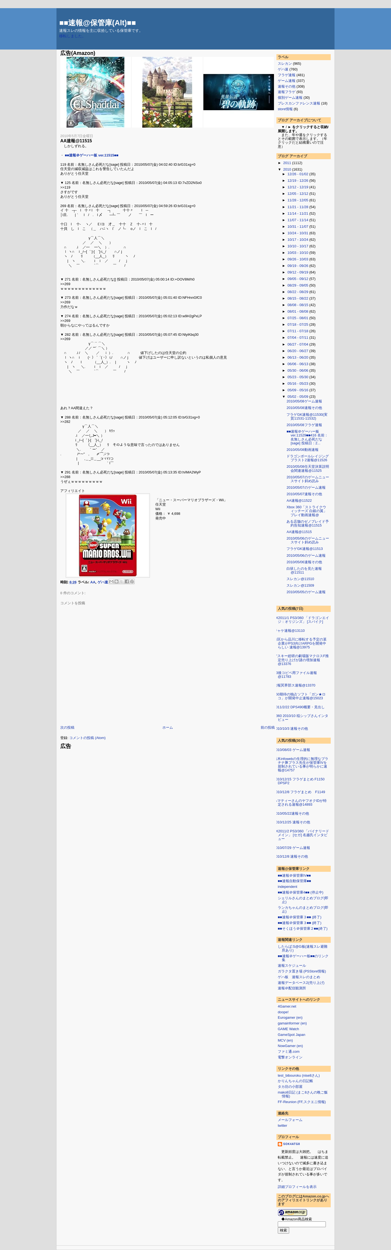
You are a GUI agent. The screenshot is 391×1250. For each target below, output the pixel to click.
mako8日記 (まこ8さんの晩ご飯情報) (303, 1094)
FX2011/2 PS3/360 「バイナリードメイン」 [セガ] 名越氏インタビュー (301, 835)
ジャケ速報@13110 (289, 631)
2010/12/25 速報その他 (292, 822)
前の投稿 (268, 727)
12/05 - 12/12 (298, 194)
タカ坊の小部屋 (290, 1087)
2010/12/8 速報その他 (291, 856)
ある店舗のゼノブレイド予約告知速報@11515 (307, 523)
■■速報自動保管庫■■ (294, 881)
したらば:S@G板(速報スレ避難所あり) (302, 948)
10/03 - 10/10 (298, 253)
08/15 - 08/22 (298, 298)
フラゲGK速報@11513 (304, 549)
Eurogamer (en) (290, 1017)
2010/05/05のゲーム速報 (305, 592)
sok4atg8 (291, 1144)
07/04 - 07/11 (298, 337)
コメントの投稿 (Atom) (87, 738)
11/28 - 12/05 (298, 200)
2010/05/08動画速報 (302, 450)
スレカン (285, 63)
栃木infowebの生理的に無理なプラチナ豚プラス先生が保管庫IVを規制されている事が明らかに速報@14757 (301, 764)
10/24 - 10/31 (298, 233)
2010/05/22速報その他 (291, 813)
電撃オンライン (290, 1057)
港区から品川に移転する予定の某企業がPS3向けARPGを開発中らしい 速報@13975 (300, 643)
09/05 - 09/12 (298, 279)
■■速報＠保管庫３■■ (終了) (299, 917)
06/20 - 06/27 (298, 351)
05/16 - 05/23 (298, 383)
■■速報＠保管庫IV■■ (294, 875)
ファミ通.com (288, 1051)
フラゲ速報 (286, 75)
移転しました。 (72, 36)
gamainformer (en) (292, 1023)
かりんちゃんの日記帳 (295, 1081)
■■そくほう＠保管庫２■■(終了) (302, 928)
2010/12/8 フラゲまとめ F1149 (299, 792)
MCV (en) (285, 1040)
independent (287, 887)
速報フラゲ (286, 92)
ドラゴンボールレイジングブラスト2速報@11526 (307, 458)
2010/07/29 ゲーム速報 (292, 848)
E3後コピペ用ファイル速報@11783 (295, 675)
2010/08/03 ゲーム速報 (292, 750)
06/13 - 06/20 (298, 357)
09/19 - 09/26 (298, 266)
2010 (287, 169)
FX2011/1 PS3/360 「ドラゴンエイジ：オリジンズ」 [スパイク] (301, 620)
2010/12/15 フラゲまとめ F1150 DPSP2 (299, 781)
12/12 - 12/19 (298, 187)
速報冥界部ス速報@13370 (294, 685)
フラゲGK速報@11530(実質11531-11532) (306, 416)
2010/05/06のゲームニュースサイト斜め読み (307, 540)
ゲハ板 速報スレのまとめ (299, 977)
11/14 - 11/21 (298, 213)
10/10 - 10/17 (298, 246)
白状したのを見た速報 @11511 (304, 570)
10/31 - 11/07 (298, 226)
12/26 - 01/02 (298, 174)
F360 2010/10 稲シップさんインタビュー (301, 718)
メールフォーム (290, 1120)
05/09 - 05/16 (298, 390)
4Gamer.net (287, 1006)
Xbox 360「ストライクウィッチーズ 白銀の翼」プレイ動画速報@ (306, 511)
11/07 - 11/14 (298, 220)
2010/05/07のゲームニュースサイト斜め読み (307, 479)
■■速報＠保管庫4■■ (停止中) (300, 892)
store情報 (285, 109)
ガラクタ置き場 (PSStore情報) (302, 971)
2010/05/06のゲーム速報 (305, 555)
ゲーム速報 (286, 81)
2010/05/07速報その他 (304, 494)
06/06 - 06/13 (298, 364)
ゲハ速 (102, 582)
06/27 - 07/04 (298, 344)
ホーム (167, 727)
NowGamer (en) (290, 1046)
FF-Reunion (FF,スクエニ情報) (302, 1102)
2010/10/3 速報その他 (291, 728)
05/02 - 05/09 (298, 397)
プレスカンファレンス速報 (299, 103)
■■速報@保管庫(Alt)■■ (97, 23)
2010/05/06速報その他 (304, 562)
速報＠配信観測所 (292, 988)
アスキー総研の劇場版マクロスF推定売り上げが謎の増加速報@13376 (301, 660)
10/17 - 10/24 (298, 240)
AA (93, 582)
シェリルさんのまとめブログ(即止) (303, 900)
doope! (283, 1012)
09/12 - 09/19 (298, 272)
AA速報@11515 (76, 140)
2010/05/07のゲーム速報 (305, 487)
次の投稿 (67, 727)
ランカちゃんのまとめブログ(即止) (303, 909)
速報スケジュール (292, 965)
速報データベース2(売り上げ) (301, 983)
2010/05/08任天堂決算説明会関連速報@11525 (307, 468)
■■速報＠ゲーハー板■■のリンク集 (303, 958)
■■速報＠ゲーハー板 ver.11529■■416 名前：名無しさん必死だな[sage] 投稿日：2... (307, 437)
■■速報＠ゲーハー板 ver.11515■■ (92, 155)
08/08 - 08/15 (298, 305)
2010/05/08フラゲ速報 (304, 425)
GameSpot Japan (291, 1035)
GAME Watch (288, 1029)
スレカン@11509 (300, 585)
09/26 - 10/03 (298, 259)
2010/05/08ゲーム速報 (304, 401)
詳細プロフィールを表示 (297, 1187)
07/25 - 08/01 (298, 318)
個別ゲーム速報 (290, 98)
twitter (282, 1125)
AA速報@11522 (299, 500)
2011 (287, 163)
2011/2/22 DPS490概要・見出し (299, 707)
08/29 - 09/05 (298, 285)
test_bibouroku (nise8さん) (299, 1075)
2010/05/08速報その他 (304, 408)
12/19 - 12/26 (298, 180)
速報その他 (286, 86)
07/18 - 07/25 (298, 324)
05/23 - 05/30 (298, 377)
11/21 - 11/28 (298, 207)
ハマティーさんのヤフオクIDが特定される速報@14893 (300, 802)
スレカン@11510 (300, 579)
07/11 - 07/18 (298, 331)
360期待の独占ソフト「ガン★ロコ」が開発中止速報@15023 (300, 696)
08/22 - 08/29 (298, 292)
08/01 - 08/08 (298, 311)
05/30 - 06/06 (298, 370)
